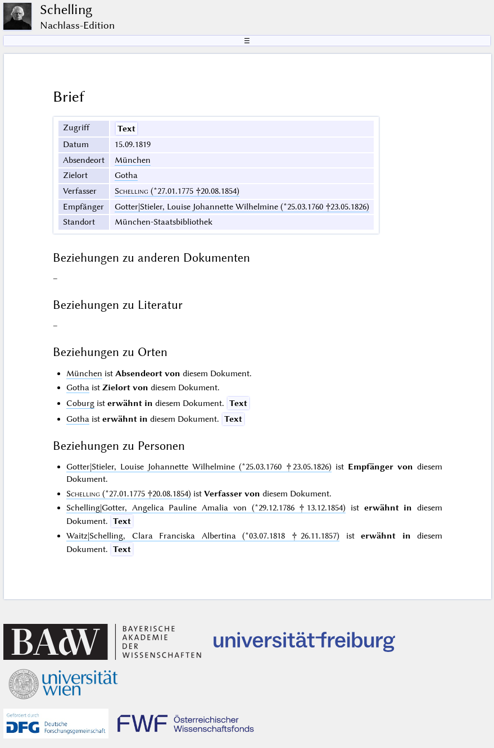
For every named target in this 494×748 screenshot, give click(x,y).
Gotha (126, 175)
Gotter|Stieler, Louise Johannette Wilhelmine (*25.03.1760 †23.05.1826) (242, 207)
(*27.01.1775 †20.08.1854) (177, 191)
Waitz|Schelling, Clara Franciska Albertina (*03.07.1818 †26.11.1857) (202, 536)
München (133, 160)
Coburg (80, 403)
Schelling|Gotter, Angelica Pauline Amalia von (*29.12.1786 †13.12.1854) (206, 508)
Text (126, 129)
